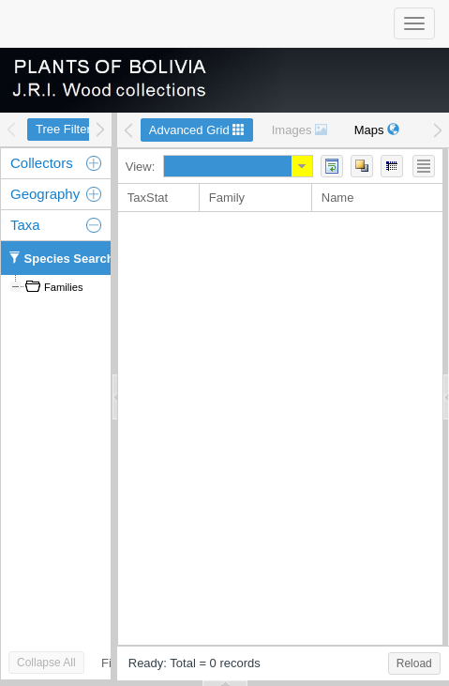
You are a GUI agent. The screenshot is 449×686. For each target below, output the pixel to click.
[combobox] (228, 166)
